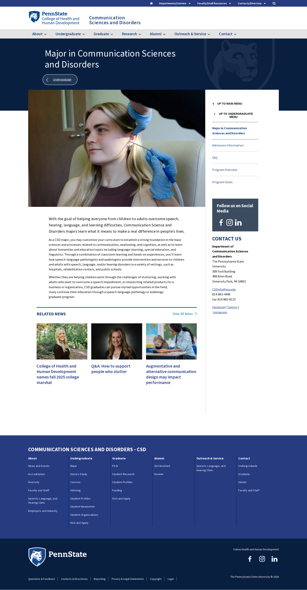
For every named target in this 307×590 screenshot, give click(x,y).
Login (171, 579)
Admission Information (228, 145)
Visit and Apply (79, 523)
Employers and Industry (43, 511)
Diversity (34, 482)
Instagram (220, 312)
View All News (183, 314)
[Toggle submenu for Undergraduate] (86, 34)
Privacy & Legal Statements (128, 579)
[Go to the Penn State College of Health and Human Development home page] (54, 18)
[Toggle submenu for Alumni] (167, 34)
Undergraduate (68, 33)
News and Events (39, 466)
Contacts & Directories (74, 579)
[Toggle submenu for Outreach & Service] (211, 34)
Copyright (156, 579)
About (37, 33)
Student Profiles (80, 498)
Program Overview (224, 170)
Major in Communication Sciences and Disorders (229, 130)
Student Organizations (84, 514)
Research (129, 33)
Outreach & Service (190, 33)
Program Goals (222, 182)
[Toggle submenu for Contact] (237, 34)
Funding (117, 490)
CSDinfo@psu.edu (224, 289)
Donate (158, 474)
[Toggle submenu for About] (47, 34)
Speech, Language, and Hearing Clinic (42, 501)
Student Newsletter (82, 506)
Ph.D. (115, 466)
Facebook (218, 306)
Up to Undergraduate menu (236, 115)
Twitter (232, 306)
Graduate (101, 33)
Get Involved (162, 466)
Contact (225, 33)
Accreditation (36, 474)
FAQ (215, 158)
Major (73, 466)
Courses (75, 482)
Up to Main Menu (229, 103)
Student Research (123, 474)
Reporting (100, 579)
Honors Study (78, 474)
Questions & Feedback (41, 579)
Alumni (156, 33)
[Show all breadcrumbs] (60, 79)
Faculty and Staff (38, 490)
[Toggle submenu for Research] (142, 34)
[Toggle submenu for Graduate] (114, 34)
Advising (75, 490)
